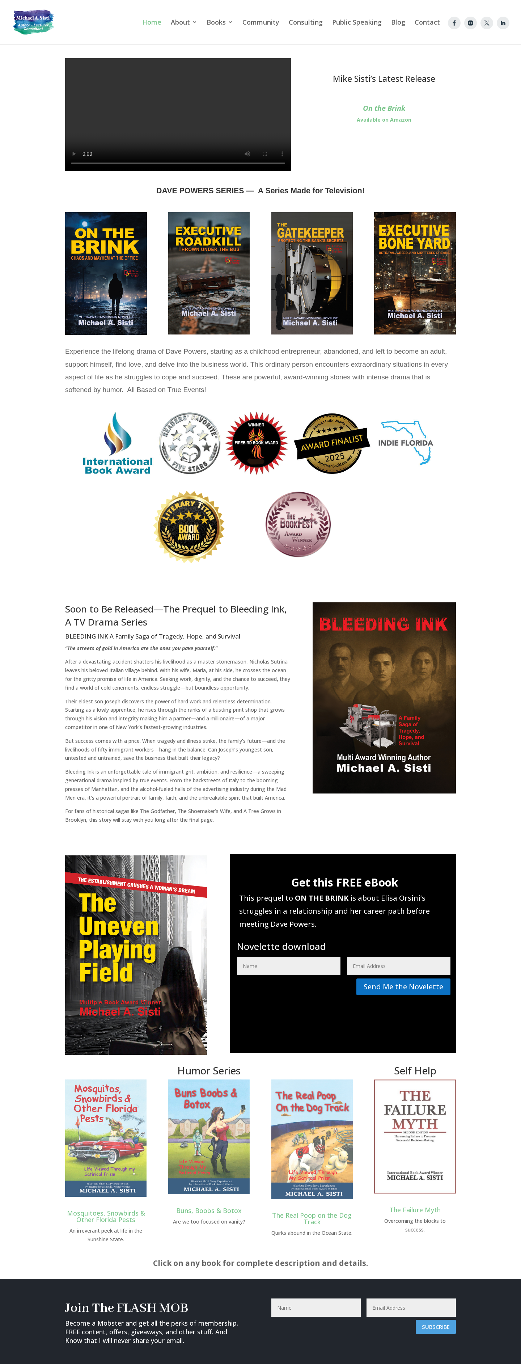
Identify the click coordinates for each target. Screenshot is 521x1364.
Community (260, 23)
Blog (398, 23)
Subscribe (436, 1326)
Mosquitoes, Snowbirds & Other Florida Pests (106, 1216)
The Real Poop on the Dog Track (312, 1218)
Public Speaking (357, 23)
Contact (427, 23)
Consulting (306, 23)
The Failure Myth (415, 1209)
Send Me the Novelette (403, 987)
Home (151, 23)
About (180, 23)
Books (216, 23)
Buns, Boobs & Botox (209, 1210)
